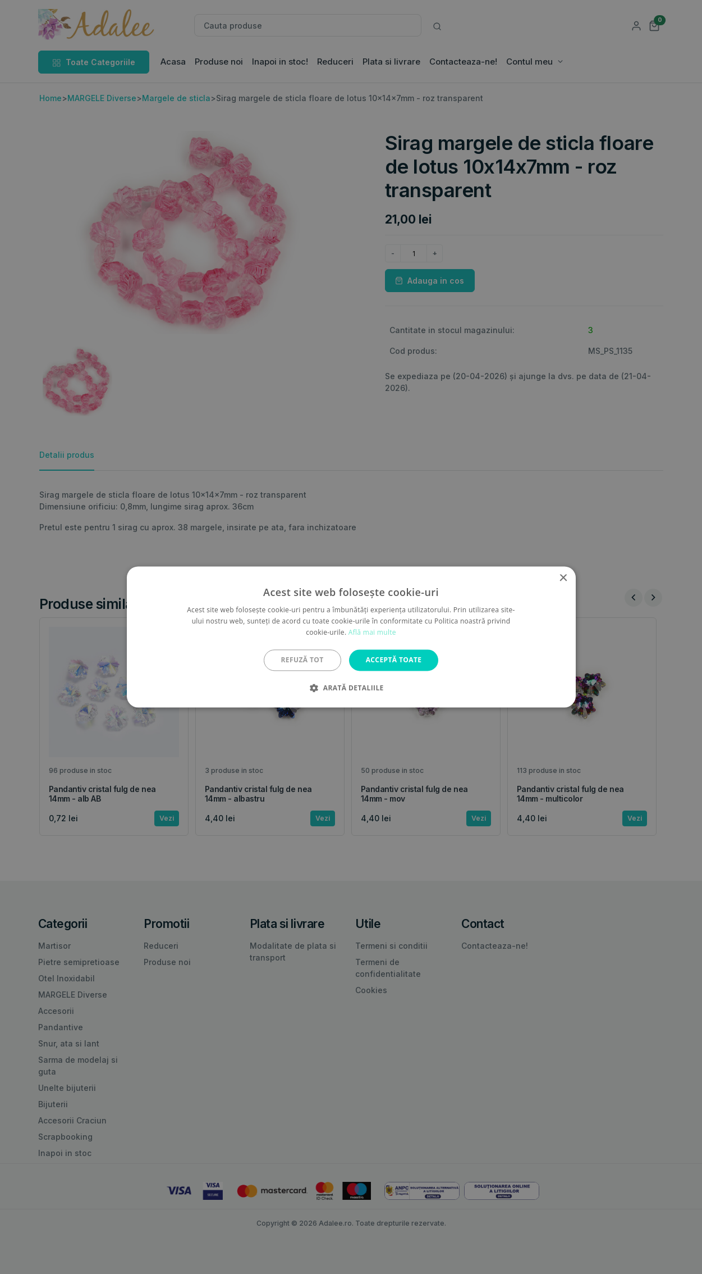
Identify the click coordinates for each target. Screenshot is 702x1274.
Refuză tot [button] (302, 660)
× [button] (563, 578)
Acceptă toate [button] (394, 660)
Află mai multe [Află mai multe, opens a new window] (372, 632)
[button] (350, 688)
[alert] (351, 637)
